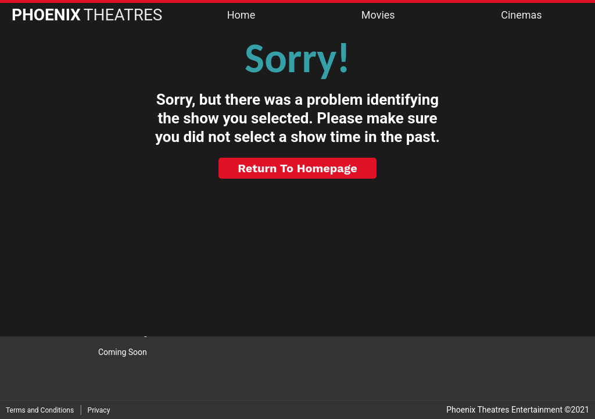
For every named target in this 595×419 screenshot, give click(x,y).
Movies (378, 15)
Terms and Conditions (40, 410)
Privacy (99, 410)
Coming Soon (122, 352)
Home (241, 15)
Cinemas (521, 15)
